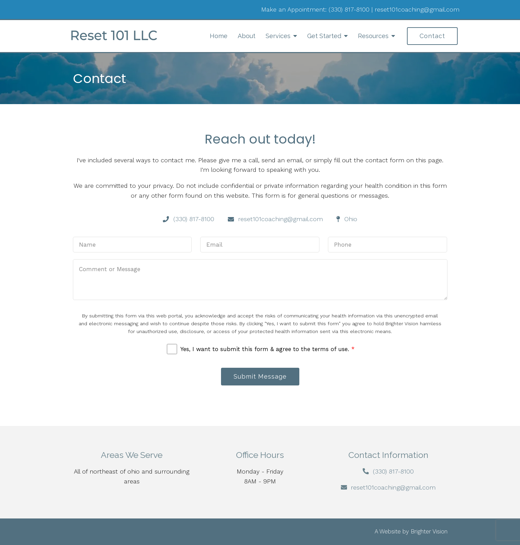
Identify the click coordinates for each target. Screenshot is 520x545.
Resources (373, 35)
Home (218, 35)
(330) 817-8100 (349, 9)
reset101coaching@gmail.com (417, 9)
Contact (432, 35)
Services (278, 35)
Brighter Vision (429, 531)
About (246, 35)
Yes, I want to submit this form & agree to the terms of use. (267, 349)
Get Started (324, 35)
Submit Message (260, 376)
